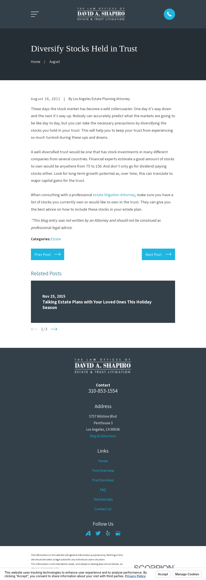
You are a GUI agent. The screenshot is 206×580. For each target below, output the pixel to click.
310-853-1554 (103, 390)
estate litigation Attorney (114, 194)
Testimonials (103, 499)
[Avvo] (88, 533)
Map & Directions (103, 436)
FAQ (103, 489)
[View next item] (54, 329)
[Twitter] (98, 533)
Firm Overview (103, 470)
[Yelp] (107, 533)
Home (103, 461)
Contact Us (103, 509)
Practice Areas (103, 480)
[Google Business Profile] (117, 533)
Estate (56, 239)
